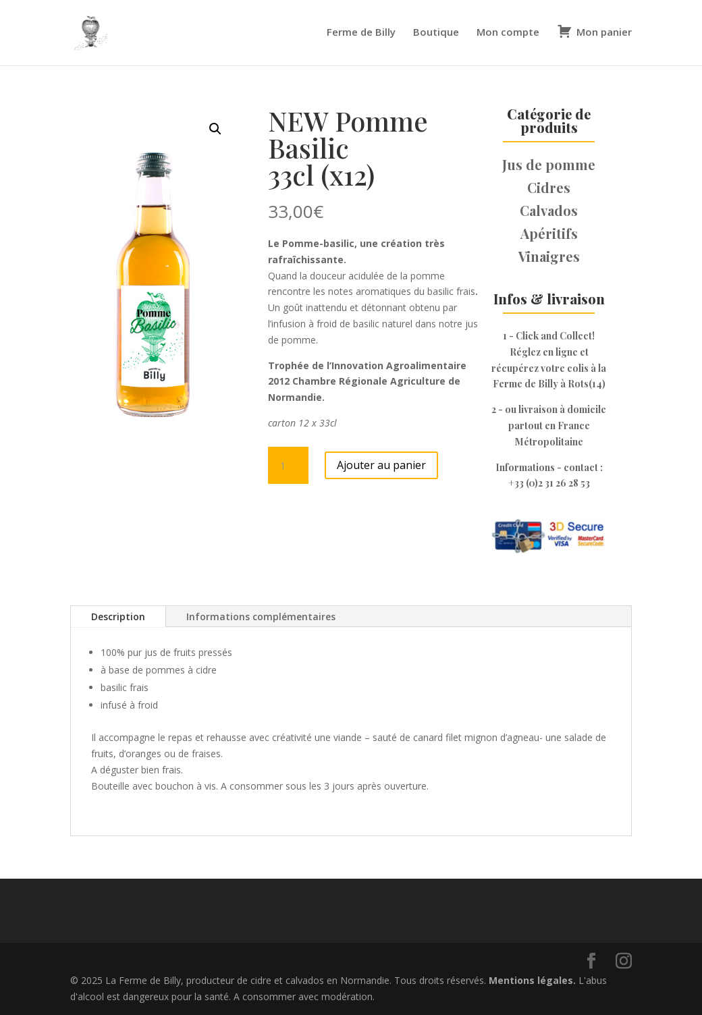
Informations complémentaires (260, 616)
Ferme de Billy (361, 32)
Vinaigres (549, 256)
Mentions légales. (533, 980)
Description (118, 616)
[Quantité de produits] (288, 466)
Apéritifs (549, 233)
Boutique (436, 32)
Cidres (548, 187)
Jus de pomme (548, 164)
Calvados (549, 210)
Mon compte (508, 32)
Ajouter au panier (381, 465)
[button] (215, 129)
